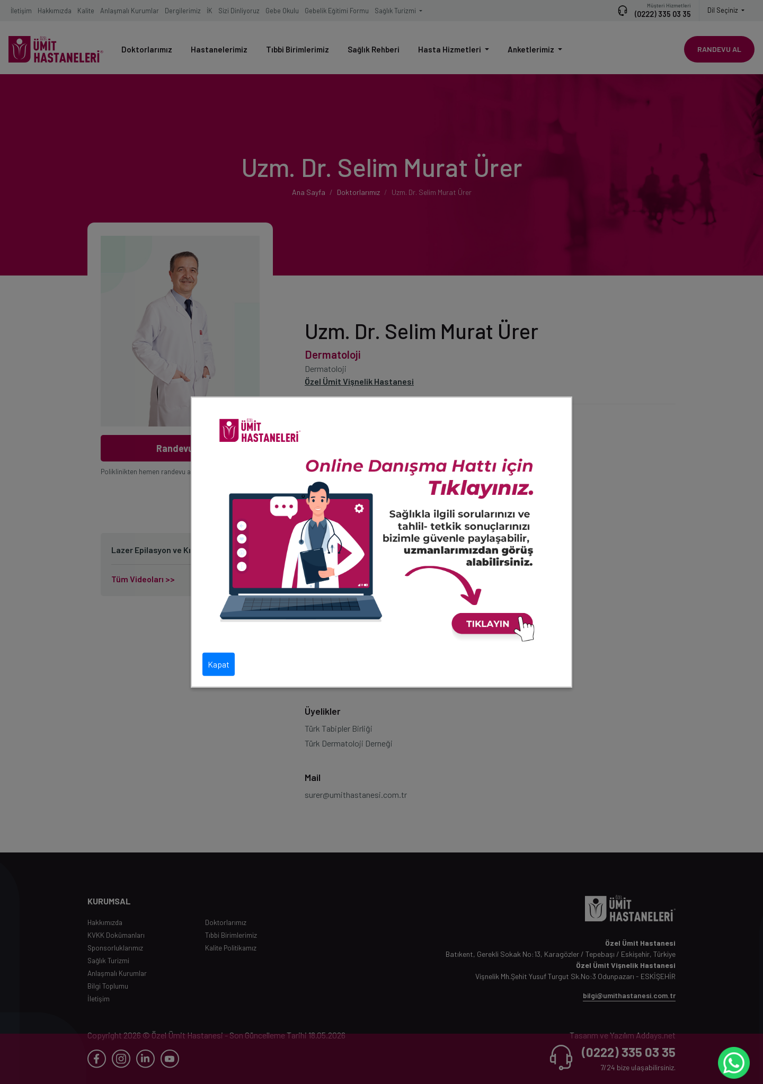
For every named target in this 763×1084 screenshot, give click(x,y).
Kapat (218, 664)
